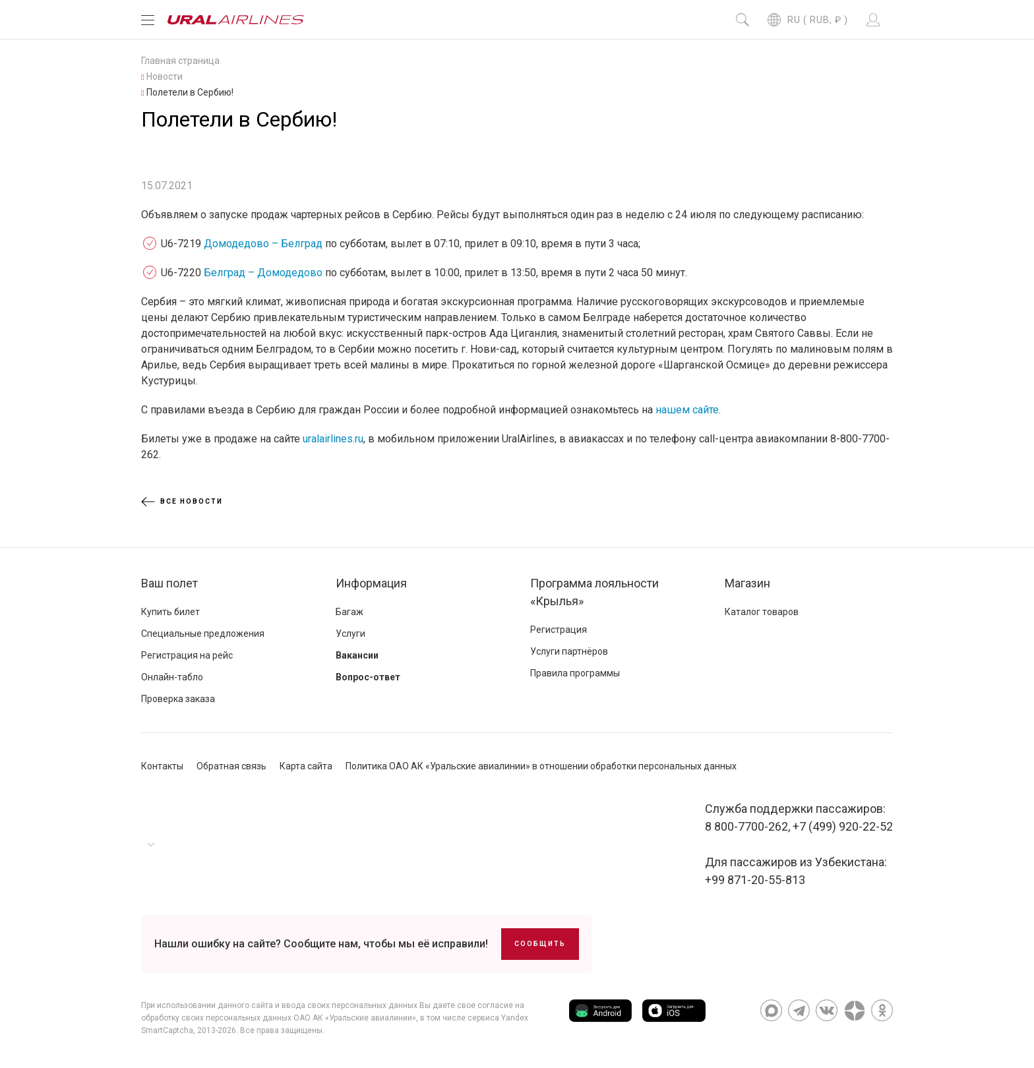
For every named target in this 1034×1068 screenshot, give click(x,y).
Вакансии (357, 655)
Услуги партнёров (569, 651)
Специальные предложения (202, 633)
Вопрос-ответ (368, 677)
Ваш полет (169, 583)
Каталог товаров (762, 612)
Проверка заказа (178, 699)
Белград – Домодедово (263, 272)
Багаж (349, 612)
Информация (371, 583)
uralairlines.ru (333, 438)
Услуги (350, 633)
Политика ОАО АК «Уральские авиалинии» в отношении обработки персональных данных (541, 766)
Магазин (747, 583)
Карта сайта (306, 766)
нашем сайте (687, 409)
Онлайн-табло (172, 677)
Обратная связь (231, 766)
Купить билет (170, 612)
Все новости (182, 501)
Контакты (162, 766)
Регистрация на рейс (187, 655)
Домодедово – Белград (263, 243)
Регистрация (558, 629)
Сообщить (540, 943)
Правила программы (575, 673)
